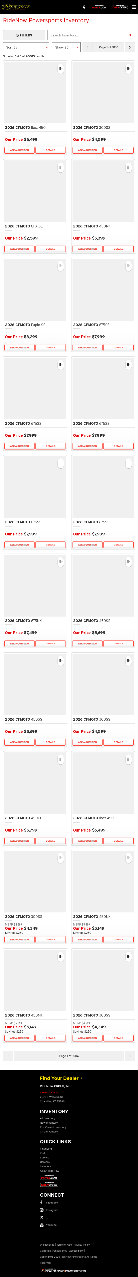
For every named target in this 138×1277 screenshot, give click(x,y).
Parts (43, 1153)
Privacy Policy (82, 1244)
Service (44, 1157)
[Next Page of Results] (130, 47)
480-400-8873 (49, 1092)
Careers (45, 1161)
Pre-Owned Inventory (53, 1127)
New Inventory (49, 1122)
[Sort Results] (26, 47)
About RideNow (49, 1170)
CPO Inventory (49, 1131)
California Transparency (53, 1250)
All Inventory (47, 1118)
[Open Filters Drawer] (24, 35)
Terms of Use (64, 1244)
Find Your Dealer (61, 1078)
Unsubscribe (47, 1244)
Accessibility (76, 1250)
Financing (46, 1148)
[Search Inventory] (130, 35)
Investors (45, 1166)
